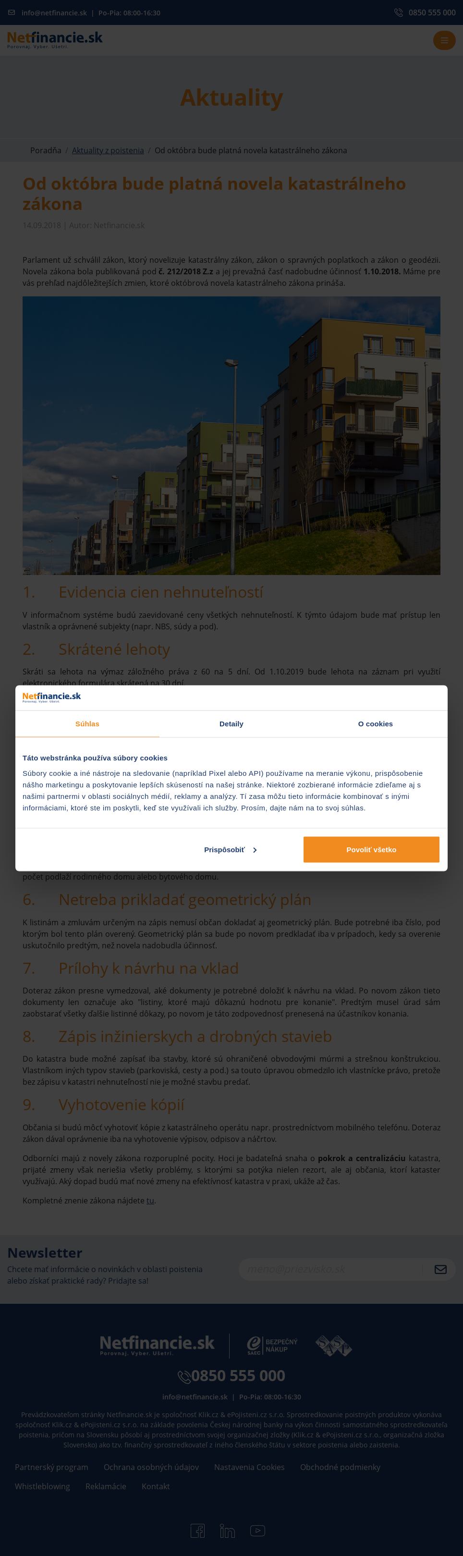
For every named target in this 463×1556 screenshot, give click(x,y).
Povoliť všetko (372, 849)
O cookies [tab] (375, 724)
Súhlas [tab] (87, 724)
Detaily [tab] (231, 724)
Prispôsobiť (230, 849)
